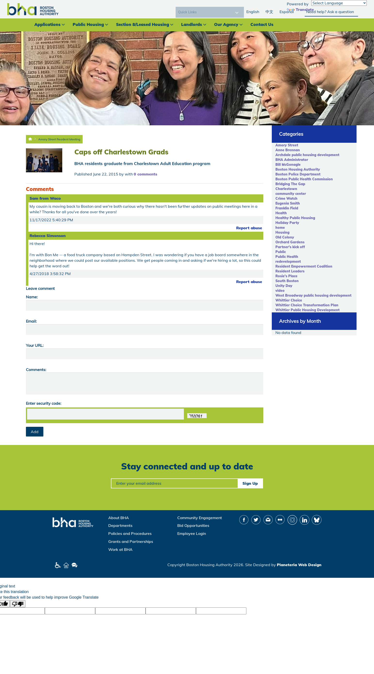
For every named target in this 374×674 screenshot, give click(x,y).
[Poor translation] (17, 603)
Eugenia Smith (287, 203)
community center (290, 193)
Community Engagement (199, 517)
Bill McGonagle (288, 164)
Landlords (191, 24)
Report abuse (249, 227)
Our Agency (226, 24)
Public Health (286, 256)
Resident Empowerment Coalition (303, 266)
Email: (31, 321)
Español (287, 11)
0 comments (145, 174)
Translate (300, 9)
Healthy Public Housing (295, 218)
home (280, 227)
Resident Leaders (289, 271)
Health (281, 213)
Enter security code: (43, 403)
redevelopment (288, 261)
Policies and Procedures (130, 533)
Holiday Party (287, 223)
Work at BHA (120, 549)
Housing (282, 232)
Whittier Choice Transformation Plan (306, 305)
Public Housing (88, 24)
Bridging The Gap (290, 184)
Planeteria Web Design (299, 564)
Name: (32, 296)
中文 (269, 11)
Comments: (36, 369)
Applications (47, 24)
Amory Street (286, 145)
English (252, 11)
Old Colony (284, 237)
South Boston (287, 281)
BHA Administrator (291, 160)
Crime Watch (286, 198)
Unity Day (283, 286)
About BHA (118, 517)
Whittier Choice (288, 300)
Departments (120, 525)
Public (280, 252)
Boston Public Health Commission (304, 179)
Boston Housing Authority (297, 169)
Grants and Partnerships (130, 541)
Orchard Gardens (289, 242)
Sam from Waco (45, 198)
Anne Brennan (287, 150)
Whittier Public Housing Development (307, 310)
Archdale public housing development (307, 155)
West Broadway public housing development (313, 295)
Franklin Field (286, 208)
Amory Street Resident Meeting (59, 139)
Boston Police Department (297, 174)
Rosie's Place (286, 276)
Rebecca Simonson (48, 235)
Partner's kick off (290, 247)
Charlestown (286, 189)
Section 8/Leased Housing (142, 24)
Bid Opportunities (193, 525)
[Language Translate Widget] (339, 3)
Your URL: (35, 345)
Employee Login (191, 533)
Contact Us (261, 24)
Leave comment (40, 288)
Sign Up (250, 483)
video (280, 290)
